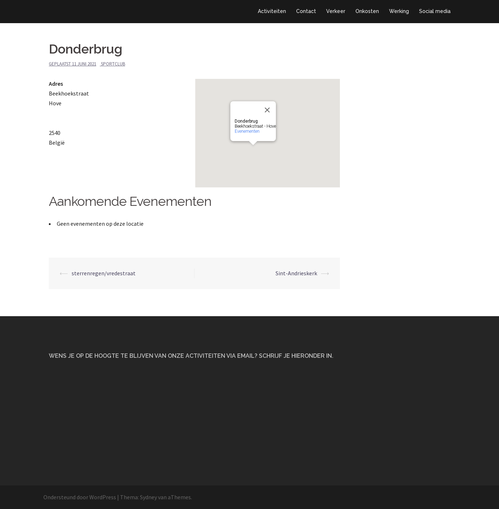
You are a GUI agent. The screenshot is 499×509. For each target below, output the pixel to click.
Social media (435, 11)
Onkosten (367, 11)
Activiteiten (272, 11)
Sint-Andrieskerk (296, 273)
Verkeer (335, 11)
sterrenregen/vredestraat (104, 273)
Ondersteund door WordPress (79, 497)
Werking (399, 11)
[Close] (267, 110)
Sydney (148, 497)
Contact (306, 11)
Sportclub (113, 64)
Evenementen (247, 131)
